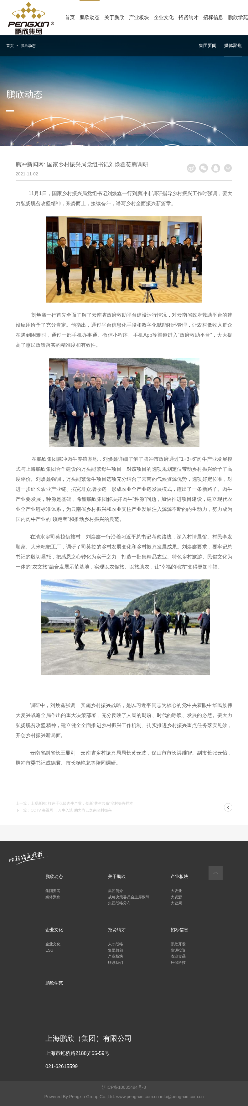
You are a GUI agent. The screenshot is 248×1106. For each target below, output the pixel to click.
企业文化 (164, 17)
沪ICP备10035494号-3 (124, 1087)
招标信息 (213, 17)
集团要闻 (207, 45)
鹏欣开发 (178, 944)
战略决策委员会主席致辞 (128, 897)
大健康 (176, 903)
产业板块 (139, 17)
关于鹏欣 (114, 17)
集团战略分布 (119, 903)
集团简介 (115, 891)
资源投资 (178, 950)
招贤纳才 (188, 17)
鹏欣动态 (90, 17)
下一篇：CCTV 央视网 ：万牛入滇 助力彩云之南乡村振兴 (64, 810)
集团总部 (115, 950)
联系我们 (115, 962)
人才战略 (115, 944)
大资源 (176, 897)
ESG (49, 950)
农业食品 (178, 956)
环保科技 (178, 962)
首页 (70, 17)
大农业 (176, 891)
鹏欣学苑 (238, 17)
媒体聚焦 (233, 45)
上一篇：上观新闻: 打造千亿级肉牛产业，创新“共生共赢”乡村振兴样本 (74, 803)
